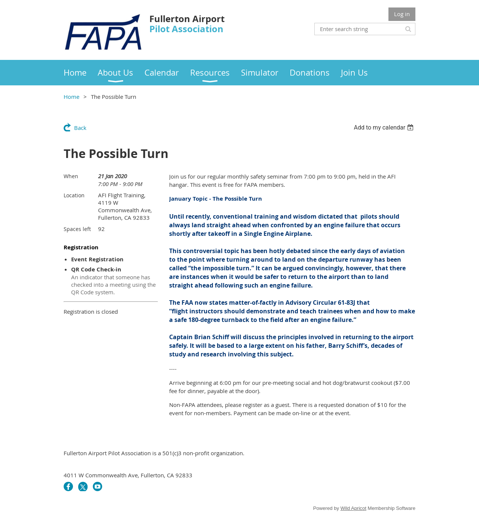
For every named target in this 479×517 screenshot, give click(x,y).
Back (80, 127)
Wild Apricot (353, 508)
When (71, 176)
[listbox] (384, 127)
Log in (402, 14)
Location (74, 195)
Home (71, 96)
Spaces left (77, 228)
